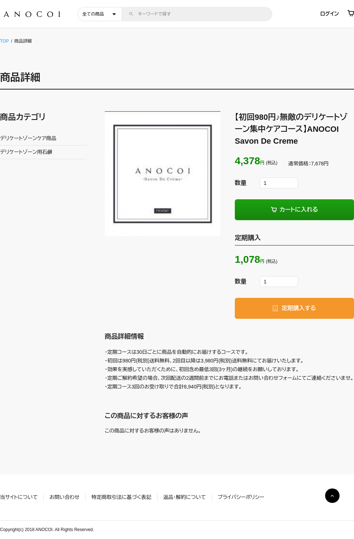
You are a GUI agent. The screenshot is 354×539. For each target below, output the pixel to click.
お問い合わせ (64, 497)
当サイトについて (19, 497)
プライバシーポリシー (241, 497)
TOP (4, 41)
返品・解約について (184, 497)
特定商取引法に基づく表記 (121, 497)
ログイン (329, 14)
